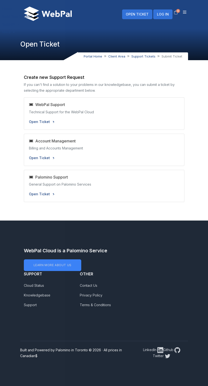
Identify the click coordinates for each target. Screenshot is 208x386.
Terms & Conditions (95, 305)
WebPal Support (47, 104)
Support (30, 305)
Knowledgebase (37, 295)
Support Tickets (143, 56)
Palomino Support (48, 177)
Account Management (52, 141)
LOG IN (163, 14)
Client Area (116, 56)
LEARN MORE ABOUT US (53, 265)
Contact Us (88, 285)
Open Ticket (41, 122)
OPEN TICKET (137, 14)
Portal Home (93, 56)
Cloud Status (34, 285)
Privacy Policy (91, 295)
